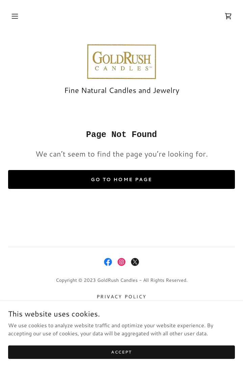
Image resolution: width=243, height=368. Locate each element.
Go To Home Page (121, 179)
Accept (121, 361)
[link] (228, 16)
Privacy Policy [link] (121, 296)
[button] (15, 16)
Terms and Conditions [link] (121, 306)
